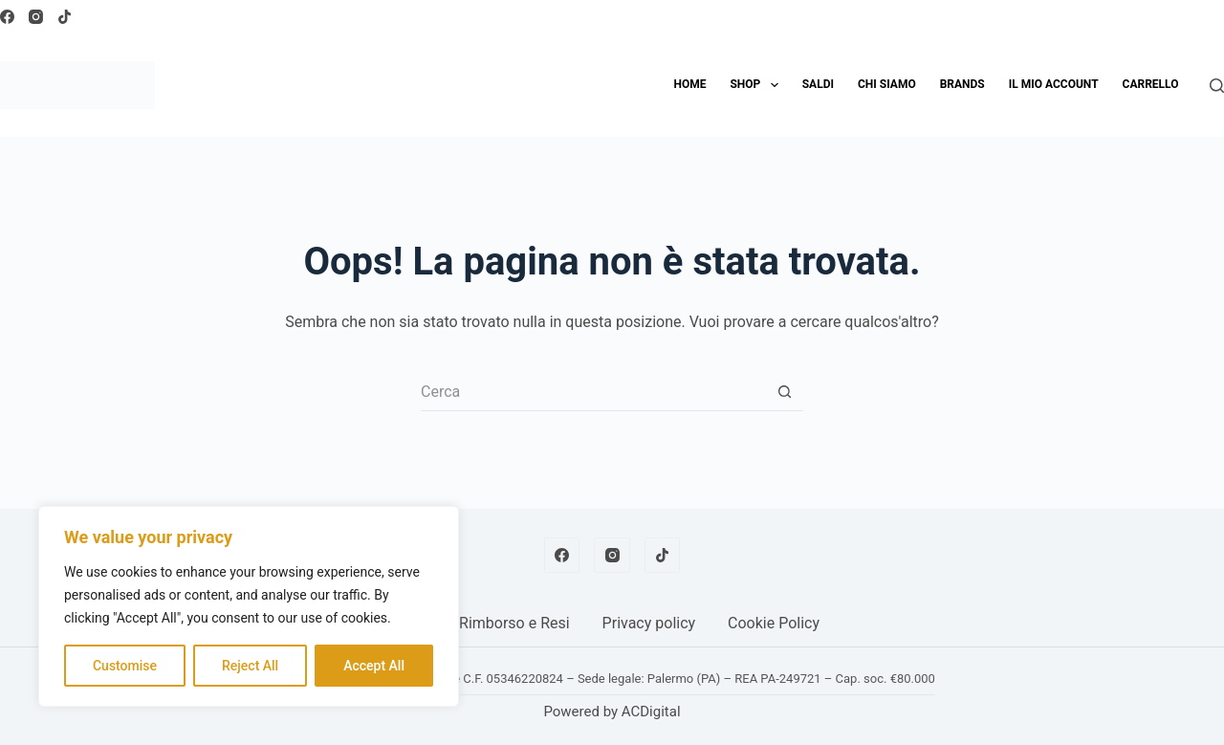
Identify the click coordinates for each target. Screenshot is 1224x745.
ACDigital (651, 711)
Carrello (1151, 84)
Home (689, 84)
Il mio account (1054, 84)
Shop (757, 85)
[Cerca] (1217, 85)
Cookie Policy (774, 623)
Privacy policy (649, 623)
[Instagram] (36, 17)
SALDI (818, 84)
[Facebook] (7, 17)
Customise (125, 665)
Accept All (373, 665)
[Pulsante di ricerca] (784, 392)
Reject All (250, 665)
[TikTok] (64, 17)
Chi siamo (887, 84)
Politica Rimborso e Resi (487, 623)
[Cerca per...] (593, 392)
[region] (248, 606)
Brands (962, 84)
